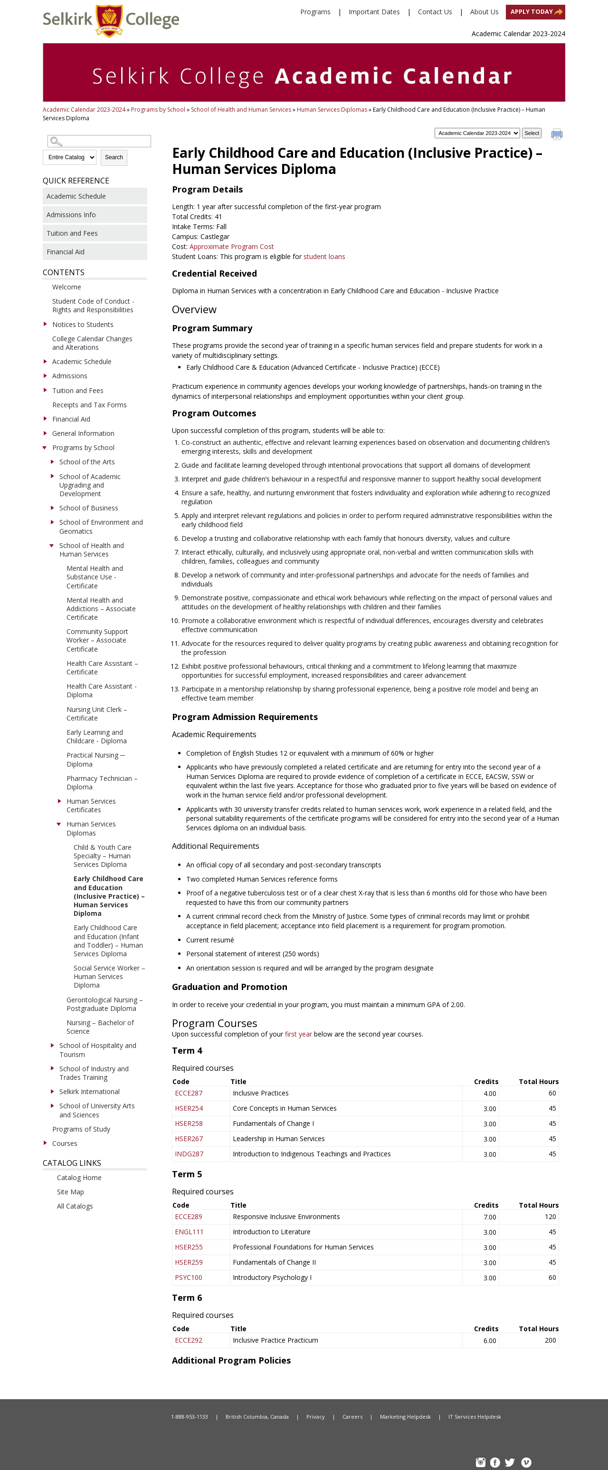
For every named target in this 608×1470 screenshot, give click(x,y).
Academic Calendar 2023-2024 (84, 110)
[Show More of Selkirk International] (51, 1091)
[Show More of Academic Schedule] (44, 361)
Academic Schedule (76, 196)
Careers (352, 1416)
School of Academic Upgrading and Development (90, 485)
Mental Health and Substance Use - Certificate (94, 577)
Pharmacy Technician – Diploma (102, 782)
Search (114, 157)
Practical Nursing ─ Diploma (95, 759)
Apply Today (532, 12)
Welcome (66, 286)
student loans (324, 256)
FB (496, 1463)
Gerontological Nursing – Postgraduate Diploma (104, 1004)
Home (114, 1416)
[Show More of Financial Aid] (44, 418)
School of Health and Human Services (241, 110)
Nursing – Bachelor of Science (100, 1027)
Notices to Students (83, 324)
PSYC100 (188, 1277)
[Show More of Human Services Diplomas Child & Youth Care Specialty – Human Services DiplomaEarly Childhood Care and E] (59, 823)
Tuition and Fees (72, 233)
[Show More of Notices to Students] (44, 324)
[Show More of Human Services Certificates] (59, 800)
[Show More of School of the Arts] (51, 461)
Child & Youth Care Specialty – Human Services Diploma (103, 856)
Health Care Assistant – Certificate (102, 667)
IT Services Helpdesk (474, 1416)
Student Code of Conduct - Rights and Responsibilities (93, 305)
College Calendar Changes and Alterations (92, 343)
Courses (64, 1143)
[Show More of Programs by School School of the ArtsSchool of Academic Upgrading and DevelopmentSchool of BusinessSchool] (44, 447)
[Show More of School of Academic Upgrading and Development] (51, 476)
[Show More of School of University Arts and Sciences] (51, 1105)
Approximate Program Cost (232, 246)
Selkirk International (89, 1091)
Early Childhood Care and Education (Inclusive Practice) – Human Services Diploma (109, 896)
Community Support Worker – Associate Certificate (97, 640)
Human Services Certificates (91, 805)
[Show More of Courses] (44, 1143)
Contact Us (435, 11)
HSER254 (189, 1108)
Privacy (315, 1416)
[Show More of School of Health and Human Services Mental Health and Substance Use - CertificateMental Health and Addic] (51, 545)
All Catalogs (75, 1206)
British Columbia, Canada (257, 1416)
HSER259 (189, 1262)
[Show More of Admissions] (44, 375)
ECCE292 (188, 1340)
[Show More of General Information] (44, 433)
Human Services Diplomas (332, 110)
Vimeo (526, 1463)
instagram (481, 1463)
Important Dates (374, 11)
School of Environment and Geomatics (101, 526)
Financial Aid (66, 251)
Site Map (70, 1191)
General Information (83, 433)
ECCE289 (188, 1216)
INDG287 (189, 1153)
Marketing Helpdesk (405, 1416)
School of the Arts (87, 461)
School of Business (88, 507)
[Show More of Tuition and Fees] (44, 390)
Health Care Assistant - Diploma (101, 690)
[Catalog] (477, 133)
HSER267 (189, 1138)
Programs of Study (81, 1129)
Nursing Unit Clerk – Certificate (96, 713)
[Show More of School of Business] (51, 507)
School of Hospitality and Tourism (97, 1049)
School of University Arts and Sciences (97, 1110)
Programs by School (158, 110)
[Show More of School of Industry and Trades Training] (51, 1068)
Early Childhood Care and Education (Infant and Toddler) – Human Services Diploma (108, 940)
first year (299, 1033)
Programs (315, 11)
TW (511, 1463)
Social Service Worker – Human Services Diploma (109, 976)
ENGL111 (189, 1231)
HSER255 (189, 1246)
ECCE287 (188, 1092)
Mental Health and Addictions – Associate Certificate (101, 609)
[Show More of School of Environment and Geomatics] (51, 521)
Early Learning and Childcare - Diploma (96, 736)
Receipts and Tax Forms (89, 404)
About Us (484, 11)
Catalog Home (79, 1177)
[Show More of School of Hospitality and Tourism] (51, 1045)
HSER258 (189, 1123)
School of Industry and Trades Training (94, 1073)
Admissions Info (71, 214)
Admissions (69, 375)
